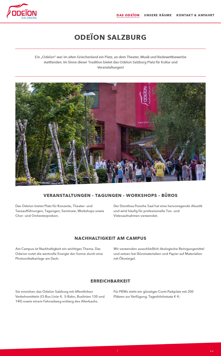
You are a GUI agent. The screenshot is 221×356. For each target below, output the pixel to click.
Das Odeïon (128, 15)
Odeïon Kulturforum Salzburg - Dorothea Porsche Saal (21, 11)
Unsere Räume (158, 15)
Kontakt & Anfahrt (195, 15)
